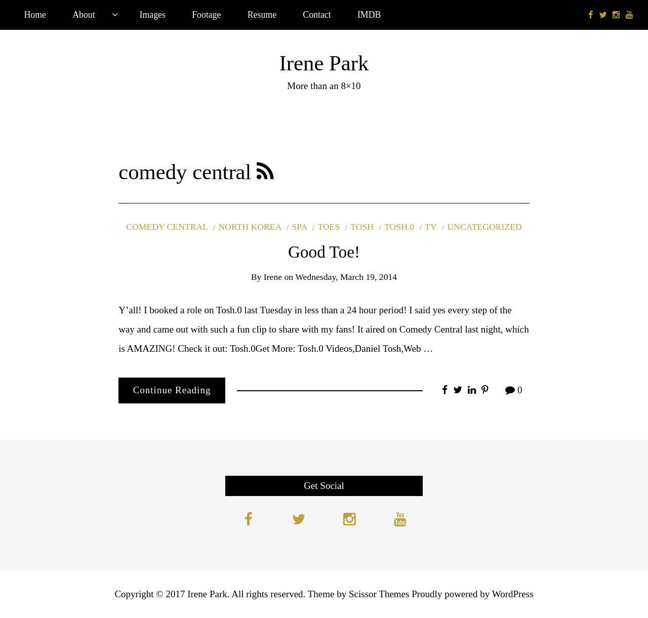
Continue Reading (172, 390)
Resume (262, 15)
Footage (206, 15)
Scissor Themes (379, 594)
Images (153, 15)
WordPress (513, 594)
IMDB (369, 15)
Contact (317, 15)
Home (35, 15)
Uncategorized (485, 227)
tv (430, 227)
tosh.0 (399, 227)
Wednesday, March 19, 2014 (346, 277)
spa (299, 227)
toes (328, 227)
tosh (362, 227)
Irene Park (324, 63)
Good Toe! (324, 251)
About (83, 15)
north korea (249, 227)
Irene (273, 277)
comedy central (167, 227)
